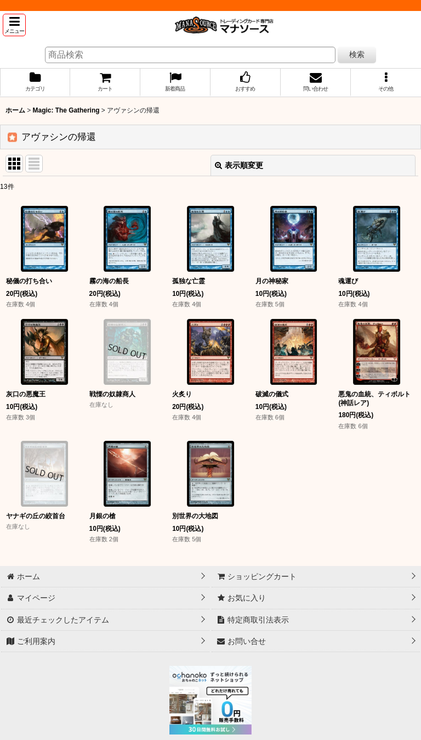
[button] (14, 25)
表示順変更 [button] (239, 165)
